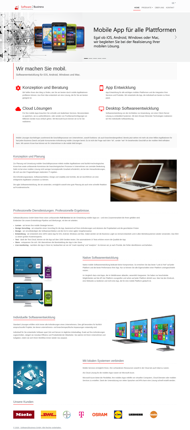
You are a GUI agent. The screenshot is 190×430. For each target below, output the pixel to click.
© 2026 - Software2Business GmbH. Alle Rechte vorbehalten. (37, 428)
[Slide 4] (99, 58)
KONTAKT (170, 8)
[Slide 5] (104, 58)
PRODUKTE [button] (146, 8)
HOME (137, 8)
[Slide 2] (90, 58)
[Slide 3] (95, 58)
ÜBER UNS (159, 8)
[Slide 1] (86, 58)
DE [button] (173, 3)
